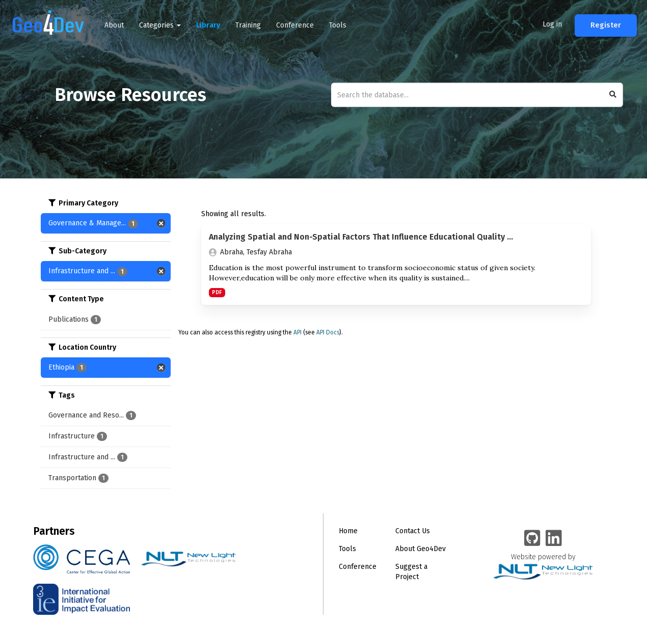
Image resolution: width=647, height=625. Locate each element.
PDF (217, 292)
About (114, 25)
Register (605, 25)
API (297, 332)
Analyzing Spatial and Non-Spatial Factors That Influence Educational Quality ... (361, 237)
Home (348, 531)
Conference (295, 25)
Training (248, 25)
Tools (337, 25)
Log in (552, 24)
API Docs (327, 332)
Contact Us (412, 531)
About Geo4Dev (420, 548)
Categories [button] (160, 25)
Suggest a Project (411, 571)
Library (208, 25)
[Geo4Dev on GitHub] (532, 539)
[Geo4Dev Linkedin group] (554, 539)
